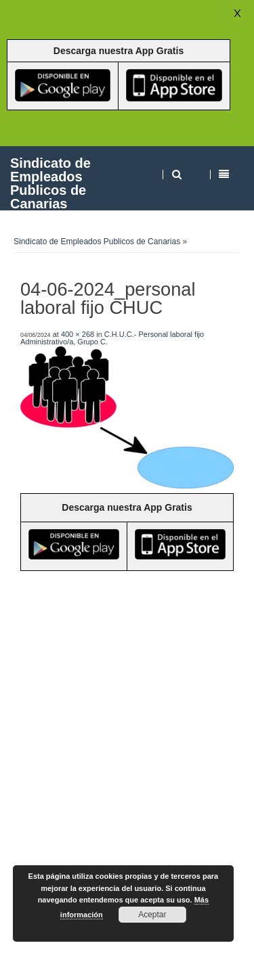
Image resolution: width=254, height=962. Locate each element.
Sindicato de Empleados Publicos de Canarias (50, 183)
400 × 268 (77, 334)
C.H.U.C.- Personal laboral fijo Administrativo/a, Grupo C (112, 338)
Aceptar (152, 914)
